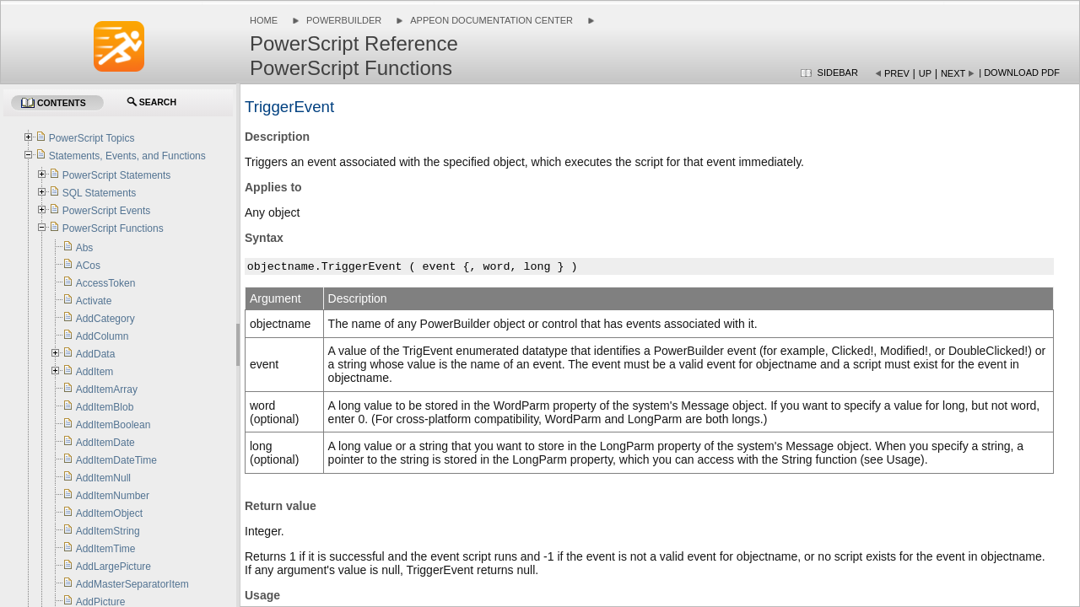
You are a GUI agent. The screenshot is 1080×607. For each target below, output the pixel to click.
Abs (85, 248)
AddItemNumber (112, 496)
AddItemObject (109, 513)
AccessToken (106, 283)
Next (953, 73)
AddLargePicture (113, 566)
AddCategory (105, 319)
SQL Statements (99, 193)
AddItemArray (107, 389)
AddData (96, 354)
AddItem (95, 372)
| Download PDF (1019, 72)
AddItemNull (103, 478)
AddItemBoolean (113, 425)
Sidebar (838, 72)
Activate (94, 301)
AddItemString (108, 531)
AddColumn (102, 336)
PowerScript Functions (113, 228)
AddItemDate (105, 443)
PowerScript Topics (92, 138)
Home (264, 20)
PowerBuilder (343, 20)
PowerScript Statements (116, 175)
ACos (88, 265)
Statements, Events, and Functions (127, 156)
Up (925, 73)
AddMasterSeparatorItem (132, 584)
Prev (897, 73)
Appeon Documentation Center (491, 20)
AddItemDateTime (116, 460)
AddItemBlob (105, 407)
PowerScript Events (106, 211)
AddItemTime (106, 549)
